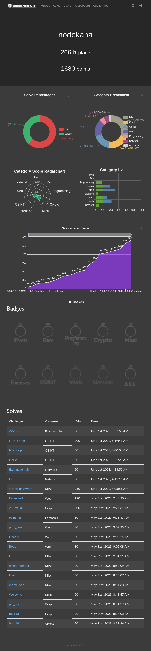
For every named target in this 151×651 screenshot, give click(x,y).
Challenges (100, 5)
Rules (56, 5)
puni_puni (16, 527)
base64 (14, 623)
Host (12, 479)
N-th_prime (17, 440)
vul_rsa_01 (16, 508)
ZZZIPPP (15, 431)
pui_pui (14, 604)
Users (67, 5)
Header (14, 537)
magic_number (19, 565)
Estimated (16, 498)
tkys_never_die (19, 469)
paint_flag (15, 517)
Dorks (13, 460)
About (45, 5)
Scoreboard (82, 5)
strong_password (20, 488)
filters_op (15, 450)
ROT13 (14, 613)
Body (12, 546)
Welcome (15, 594)
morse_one (16, 585)
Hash (12, 575)
